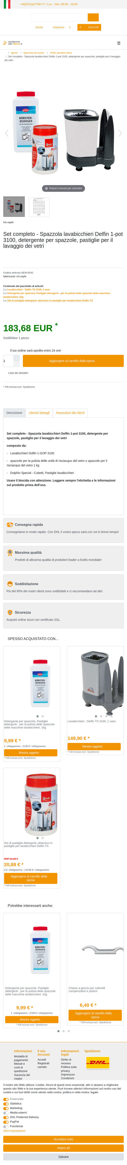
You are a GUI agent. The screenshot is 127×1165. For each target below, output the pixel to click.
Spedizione (28, 386)
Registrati (43, 1063)
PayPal (14, 1121)
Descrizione (14, 412)
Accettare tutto (63, 1139)
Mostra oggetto (36, 752)
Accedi (42, 1059)
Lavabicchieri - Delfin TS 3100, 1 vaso (28, 289)
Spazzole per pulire (33, 52)
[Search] (93, 17)
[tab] (14, 412)
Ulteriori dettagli (39, 412)
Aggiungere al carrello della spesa (85, 361)
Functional (16, 1126)
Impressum (68, 1074)
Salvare (63, 1157)
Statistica (16, 1103)
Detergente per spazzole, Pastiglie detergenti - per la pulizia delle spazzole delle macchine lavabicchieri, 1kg (29, 724)
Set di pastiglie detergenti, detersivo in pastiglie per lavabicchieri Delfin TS (50, 300)
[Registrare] (56, 27)
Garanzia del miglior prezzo (22, 1078)
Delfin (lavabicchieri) (60, 52)
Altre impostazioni (14, 1130)
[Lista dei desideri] (72, 27)
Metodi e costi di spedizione (20, 1067)
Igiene (14, 52)
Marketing (16, 1108)
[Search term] (59, 17)
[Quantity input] (8, 361)
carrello (42, 1066)
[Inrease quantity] (17, 358)
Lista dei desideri (16, 372)
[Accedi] (37, 27)
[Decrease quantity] (17, 364)
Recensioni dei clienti (70, 412)
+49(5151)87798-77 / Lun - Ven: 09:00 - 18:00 (46, 3)
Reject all (63, 1148)
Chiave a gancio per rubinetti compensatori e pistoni (87, 989)
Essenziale (17, 1099)
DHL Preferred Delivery (24, 1117)
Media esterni (18, 1112)
